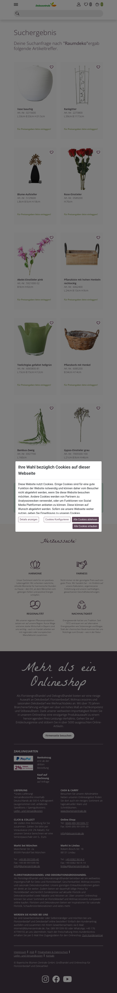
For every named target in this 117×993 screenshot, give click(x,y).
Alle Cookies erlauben (85, 526)
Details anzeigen (28, 519)
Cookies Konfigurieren (57, 519)
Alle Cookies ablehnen (85, 519)
